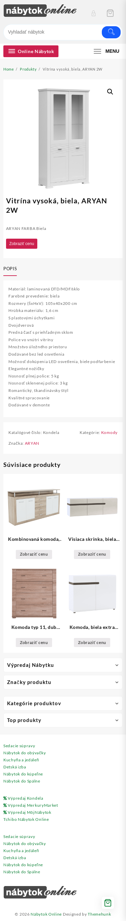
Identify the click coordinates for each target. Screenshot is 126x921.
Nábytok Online (46, 914)
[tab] (11, 269)
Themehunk (99, 914)
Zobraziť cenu (21, 243)
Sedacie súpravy (19, 745)
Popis (10, 268)
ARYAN (32, 443)
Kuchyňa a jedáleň (21, 759)
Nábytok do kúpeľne (23, 773)
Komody (109, 432)
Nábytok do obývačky (24, 752)
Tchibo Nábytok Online (26, 819)
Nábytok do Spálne (21, 781)
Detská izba (14, 766)
